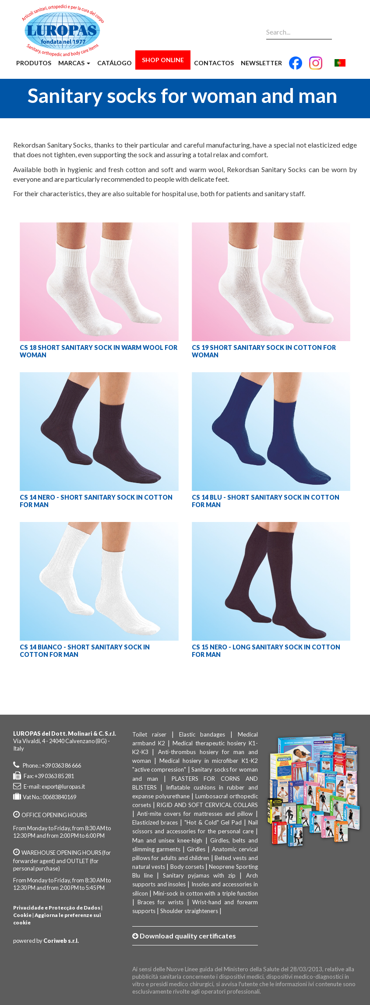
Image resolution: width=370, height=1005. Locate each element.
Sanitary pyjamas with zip (199, 875)
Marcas (74, 63)
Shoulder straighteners (189, 910)
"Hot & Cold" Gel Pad (213, 822)
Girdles (196, 849)
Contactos (214, 63)
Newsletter (261, 63)
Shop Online (163, 59)
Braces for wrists (160, 902)
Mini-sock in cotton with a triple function (205, 893)
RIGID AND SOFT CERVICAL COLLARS (207, 804)
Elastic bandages (202, 734)
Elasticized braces (155, 822)
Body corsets (187, 866)
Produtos (33, 63)
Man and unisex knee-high (167, 840)
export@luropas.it (63, 786)
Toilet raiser (149, 734)
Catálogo (114, 63)
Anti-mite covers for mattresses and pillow (195, 813)
